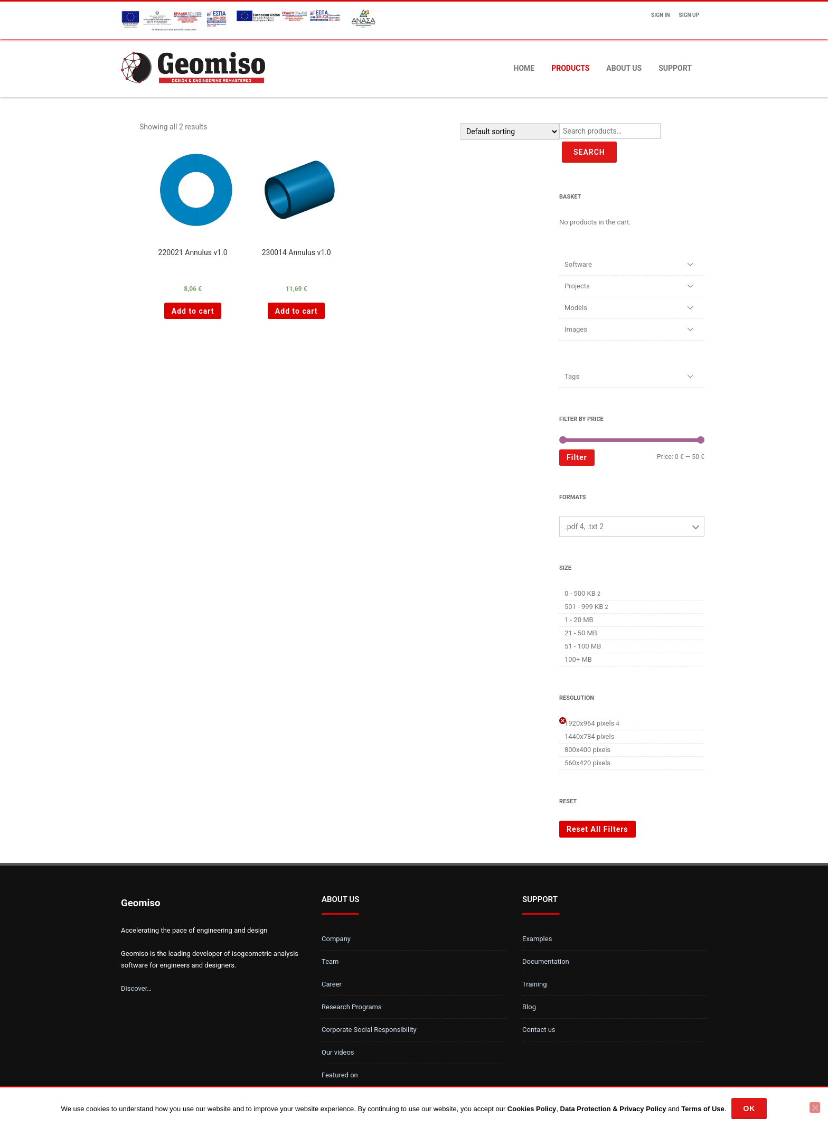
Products (570, 68)
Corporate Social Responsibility (369, 1030)
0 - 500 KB (580, 593)
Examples (537, 939)
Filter (577, 457)
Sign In (660, 15)
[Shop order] (509, 131)
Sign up (689, 15)
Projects (577, 286)
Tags (571, 376)
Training (534, 984)
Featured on (340, 1075)
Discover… (136, 988)
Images (575, 329)
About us (624, 68)
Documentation (545, 961)
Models (575, 308)
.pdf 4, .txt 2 (584, 526)
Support (675, 68)
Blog (529, 1007)
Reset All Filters (597, 829)
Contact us (539, 1030)
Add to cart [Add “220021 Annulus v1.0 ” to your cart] (193, 311)
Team (330, 961)
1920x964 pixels (589, 723)
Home (524, 68)
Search (589, 152)
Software (578, 264)
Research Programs (352, 1007)
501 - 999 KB (583, 607)
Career (332, 984)
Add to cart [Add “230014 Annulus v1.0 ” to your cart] (296, 311)
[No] (815, 1107)
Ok (749, 1108)
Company (336, 939)
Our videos (338, 1052)
